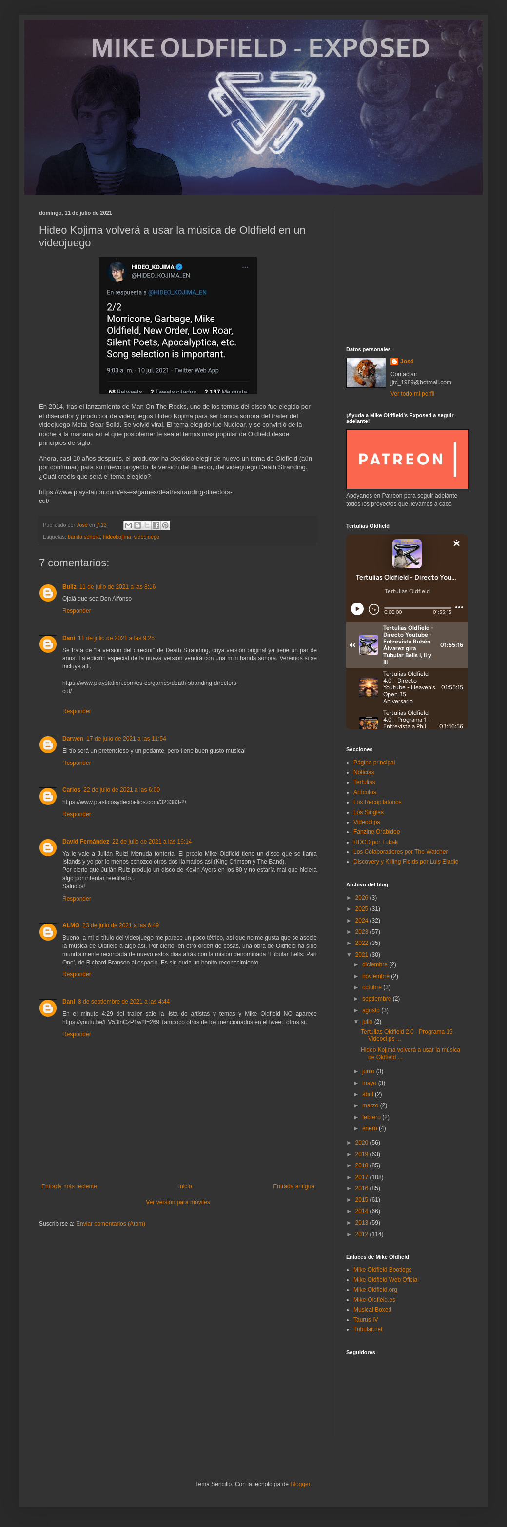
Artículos (364, 792)
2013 (362, 1222)
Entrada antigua (293, 1186)
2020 (362, 1142)
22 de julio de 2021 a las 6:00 (121, 789)
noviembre (376, 976)
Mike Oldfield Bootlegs (382, 1269)
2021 (362, 954)
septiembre (377, 998)
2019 (362, 1154)
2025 (362, 908)
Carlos (71, 789)
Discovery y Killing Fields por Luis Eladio (405, 861)
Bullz (69, 586)
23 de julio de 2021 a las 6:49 (120, 925)
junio (369, 1071)
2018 (362, 1165)
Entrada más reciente (69, 1186)
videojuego (146, 537)
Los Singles (368, 812)
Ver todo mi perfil (412, 393)
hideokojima (117, 537)
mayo (370, 1083)
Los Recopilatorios (377, 802)
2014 (362, 1211)
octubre (372, 987)
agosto (371, 1010)
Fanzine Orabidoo (376, 831)
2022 (362, 943)
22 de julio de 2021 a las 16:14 (152, 841)
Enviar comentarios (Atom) (110, 1223)
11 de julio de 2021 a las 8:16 (117, 586)
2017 (362, 1177)
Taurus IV (365, 1319)
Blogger (300, 1484)
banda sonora (84, 537)
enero (370, 1128)
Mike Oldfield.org (375, 1289)
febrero (372, 1117)
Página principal (374, 762)
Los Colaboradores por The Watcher (400, 851)
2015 (362, 1199)
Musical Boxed (372, 1309)
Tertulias (364, 782)
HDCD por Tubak (375, 842)
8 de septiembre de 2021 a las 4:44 (124, 1001)
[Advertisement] (407, 271)
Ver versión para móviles (178, 1202)
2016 (362, 1188)
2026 (362, 897)
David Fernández (85, 841)
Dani (68, 638)
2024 (362, 920)
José (406, 361)
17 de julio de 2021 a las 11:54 (126, 738)
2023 (362, 931)
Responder (76, 610)
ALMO (70, 925)
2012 (362, 1234)
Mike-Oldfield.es (374, 1299)
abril (368, 1094)
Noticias (363, 772)
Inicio (185, 1186)
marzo (371, 1105)
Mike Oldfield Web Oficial (386, 1279)
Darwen (72, 738)
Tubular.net (368, 1329)
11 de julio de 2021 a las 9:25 (116, 638)
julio (368, 1021)
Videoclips (366, 822)
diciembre (375, 964)
